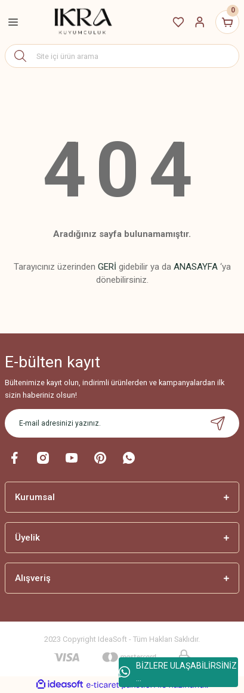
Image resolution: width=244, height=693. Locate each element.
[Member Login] (200, 22)
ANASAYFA (196, 266)
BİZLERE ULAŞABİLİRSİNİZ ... (178, 672)
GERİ (107, 266)
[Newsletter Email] (122, 423)
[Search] (122, 56)
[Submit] (217, 423)
